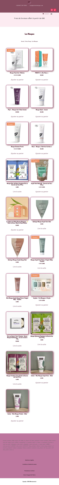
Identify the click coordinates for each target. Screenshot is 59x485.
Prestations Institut (29, 471)
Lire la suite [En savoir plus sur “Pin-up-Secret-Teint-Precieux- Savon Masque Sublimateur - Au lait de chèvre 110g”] (17, 345)
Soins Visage (28, 41)
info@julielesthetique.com (36, 5)
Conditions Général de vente (29, 464)
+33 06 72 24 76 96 (21, 5)
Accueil (22, 41)
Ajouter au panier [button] (17, 79)
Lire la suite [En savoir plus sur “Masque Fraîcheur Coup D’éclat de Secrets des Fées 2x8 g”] (17, 384)
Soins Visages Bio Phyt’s (29, 475)
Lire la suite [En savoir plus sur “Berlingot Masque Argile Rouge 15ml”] (17, 266)
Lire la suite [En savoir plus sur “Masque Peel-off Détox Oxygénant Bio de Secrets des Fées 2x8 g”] (17, 191)
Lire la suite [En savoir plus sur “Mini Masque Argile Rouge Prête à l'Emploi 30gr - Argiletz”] (17, 306)
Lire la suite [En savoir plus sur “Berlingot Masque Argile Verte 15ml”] (42, 228)
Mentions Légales (29, 460)
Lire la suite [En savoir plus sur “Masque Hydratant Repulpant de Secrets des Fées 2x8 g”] (42, 344)
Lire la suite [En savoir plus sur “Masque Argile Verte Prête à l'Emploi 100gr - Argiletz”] (42, 268)
